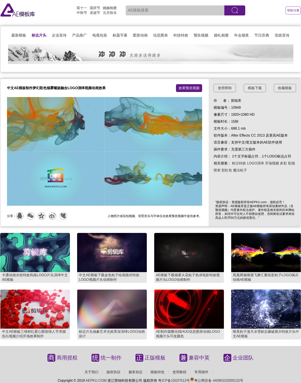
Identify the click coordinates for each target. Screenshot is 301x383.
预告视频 (201, 35)
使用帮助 (225, 88)
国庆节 (95, 8)
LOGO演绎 (255, 163)
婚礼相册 (221, 35)
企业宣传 (59, 35)
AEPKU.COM (96, 380)
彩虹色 (227, 170)
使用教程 (179, 372)
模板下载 (255, 88)
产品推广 (79, 35)
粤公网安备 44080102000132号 (216, 380)
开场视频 (272, 163)
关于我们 (91, 372)
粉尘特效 (239, 163)
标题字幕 (120, 35)
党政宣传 (282, 35)
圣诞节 (95, 13)
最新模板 (18, 35)
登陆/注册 (293, 10)
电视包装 (99, 35)
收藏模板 (285, 88)
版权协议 (113, 372)
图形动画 (140, 35)
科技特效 (180, 35)
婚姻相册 (110, 8)
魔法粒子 (240, 170)
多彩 (283, 163)
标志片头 (39, 35)
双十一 (82, 8)
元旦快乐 (110, 13)
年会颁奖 (241, 35)
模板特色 (157, 372)
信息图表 (160, 35)
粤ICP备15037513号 (174, 380)
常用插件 (201, 372)
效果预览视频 (189, 88)
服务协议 (135, 372)
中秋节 (82, 13)
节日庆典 (261, 35)
